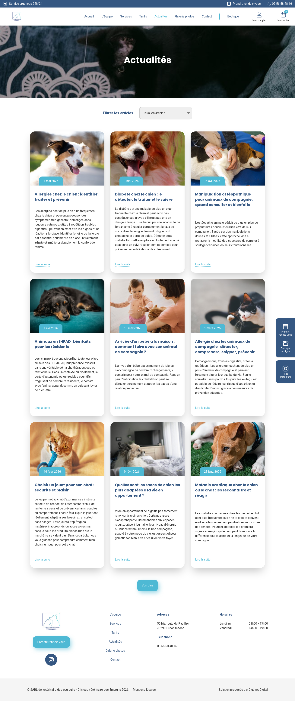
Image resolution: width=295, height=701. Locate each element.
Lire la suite (42, 264)
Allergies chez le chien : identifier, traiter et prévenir (67, 197)
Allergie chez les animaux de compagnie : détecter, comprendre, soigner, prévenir (225, 347)
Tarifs (143, 16)
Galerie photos (184, 16)
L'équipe (107, 16)
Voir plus (147, 585)
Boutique (233, 16)
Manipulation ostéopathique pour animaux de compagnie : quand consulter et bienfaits (224, 199)
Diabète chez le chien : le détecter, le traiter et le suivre (144, 197)
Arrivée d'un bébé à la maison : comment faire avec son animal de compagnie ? (146, 347)
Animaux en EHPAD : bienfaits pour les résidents (63, 344)
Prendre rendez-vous (51, 642)
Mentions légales (144, 689)
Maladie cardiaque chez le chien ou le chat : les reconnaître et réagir (226, 490)
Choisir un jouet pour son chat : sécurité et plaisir (64, 487)
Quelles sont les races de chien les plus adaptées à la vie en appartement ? (147, 490)
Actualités (161, 16)
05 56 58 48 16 (167, 646)
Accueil (89, 16)
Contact (207, 16)
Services (126, 16)
